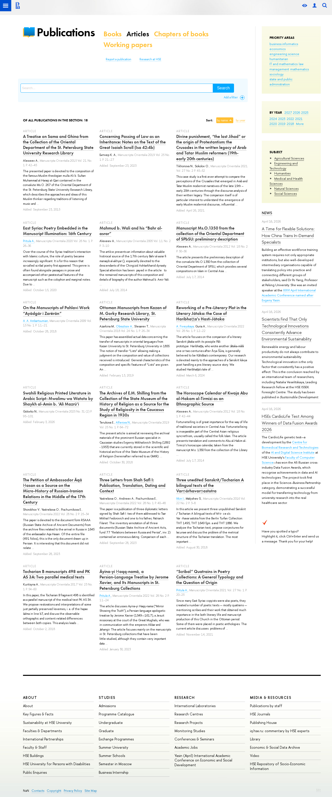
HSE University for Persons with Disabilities (56, 763)
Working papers (128, 44)
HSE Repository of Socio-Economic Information (277, 766)
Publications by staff (266, 705)
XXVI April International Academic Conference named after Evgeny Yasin (289, 295)
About (30, 697)
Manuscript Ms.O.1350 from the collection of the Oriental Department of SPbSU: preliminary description (210, 233)
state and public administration (281, 81)
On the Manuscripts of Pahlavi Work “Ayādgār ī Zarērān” (56, 310)
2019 (282, 123)
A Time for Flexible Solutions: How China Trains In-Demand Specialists (288, 235)
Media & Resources (270, 697)
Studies (107, 697)
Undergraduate (111, 722)
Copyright (54, 790)
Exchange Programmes (116, 739)
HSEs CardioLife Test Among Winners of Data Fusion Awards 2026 (290, 422)
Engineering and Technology (284, 165)
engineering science (284, 54)
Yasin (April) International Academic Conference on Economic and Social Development (203, 760)
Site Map (90, 790)
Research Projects (188, 722)
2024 (273, 118)
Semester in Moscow (115, 763)
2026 (296, 112)
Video (254, 755)
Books (113, 34)
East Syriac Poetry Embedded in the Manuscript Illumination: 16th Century (57, 230)
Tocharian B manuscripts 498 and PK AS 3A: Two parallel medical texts (56, 574)
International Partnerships (43, 739)
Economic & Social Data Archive (275, 747)
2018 (290, 123)
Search (223, 88)
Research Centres (188, 714)
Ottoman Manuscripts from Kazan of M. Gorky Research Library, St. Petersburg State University (133, 313)
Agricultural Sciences (289, 158)
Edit (318, 789)
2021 (298, 118)
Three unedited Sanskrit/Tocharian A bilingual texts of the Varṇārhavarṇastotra (210, 485)
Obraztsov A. (124, 326)
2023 (282, 118)
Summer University (113, 747)
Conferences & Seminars (194, 739)
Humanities (282, 173)
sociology (277, 74)
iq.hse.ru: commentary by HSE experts (279, 730)
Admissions (107, 705)
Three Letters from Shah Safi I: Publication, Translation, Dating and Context (133, 485)
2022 (290, 118)
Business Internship (113, 772)
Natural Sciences (286, 188)
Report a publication (118, 59)
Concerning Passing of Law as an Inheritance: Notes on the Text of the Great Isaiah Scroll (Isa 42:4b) (133, 142)
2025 (304, 112)
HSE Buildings (33, 755)
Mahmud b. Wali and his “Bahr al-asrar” (131, 230)
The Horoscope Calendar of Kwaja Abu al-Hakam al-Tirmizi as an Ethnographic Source (212, 398)
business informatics (284, 44)
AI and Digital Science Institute (292, 452)
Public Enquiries (35, 772)
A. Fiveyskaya (185, 326)
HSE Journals (260, 714)
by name (222, 120)
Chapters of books (181, 34)
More (300, 123)
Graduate (106, 730)
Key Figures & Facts (38, 714)
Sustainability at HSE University (47, 722)
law (301, 64)
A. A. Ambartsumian (35, 321)
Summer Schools (112, 755)
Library (255, 739)
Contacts (38, 790)
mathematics (299, 69)
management (279, 69)
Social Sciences (285, 193)
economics (278, 49)
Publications (66, 32)
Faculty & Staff (35, 747)
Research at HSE (150, 59)
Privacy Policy (73, 790)
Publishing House (263, 722)
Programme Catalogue (116, 714)
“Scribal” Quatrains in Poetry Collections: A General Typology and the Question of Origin (209, 577)
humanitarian (279, 59)
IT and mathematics (284, 64)
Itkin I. (180, 499)
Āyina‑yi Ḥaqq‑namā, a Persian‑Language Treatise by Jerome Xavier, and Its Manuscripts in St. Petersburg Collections (134, 580)
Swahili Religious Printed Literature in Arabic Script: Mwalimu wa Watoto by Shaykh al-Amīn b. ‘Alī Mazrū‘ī (58, 398)
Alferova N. (123, 423)
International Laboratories (195, 705)
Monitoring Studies (189, 730)
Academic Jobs (186, 747)
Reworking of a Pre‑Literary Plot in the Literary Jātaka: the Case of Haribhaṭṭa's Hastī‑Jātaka (211, 313)
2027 (288, 112)
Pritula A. (28, 241)
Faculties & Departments (42, 730)
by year (240, 120)
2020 (273, 123)
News (267, 213)
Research (184, 697)
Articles (137, 34)
